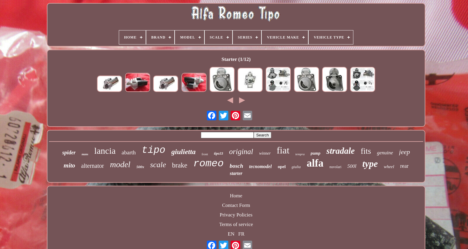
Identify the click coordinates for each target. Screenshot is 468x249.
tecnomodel (260, 166)
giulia (296, 167)
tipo (153, 150)
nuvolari (335, 167)
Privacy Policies (236, 215)
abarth (128, 152)
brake (179, 165)
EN (231, 234)
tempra (300, 154)
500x (140, 167)
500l (351, 166)
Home (236, 196)
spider (69, 153)
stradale (340, 151)
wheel (389, 166)
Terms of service (236, 224)
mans (84, 154)
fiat (283, 150)
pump (316, 153)
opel (282, 166)
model (120, 164)
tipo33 (218, 153)
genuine (385, 153)
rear (404, 166)
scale (158, 164)
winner (265, 153)
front (204, 154)
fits (366, 151)
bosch (236, 166)
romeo (208, 163)
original (241, 151)
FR (241, 234)
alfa (315, 163)
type (370, 164)
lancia (105, 151)
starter (236, 173)
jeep (404, 152)
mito (69, 165)
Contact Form (236, 205)
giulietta (183, 152)
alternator (92, 165)
